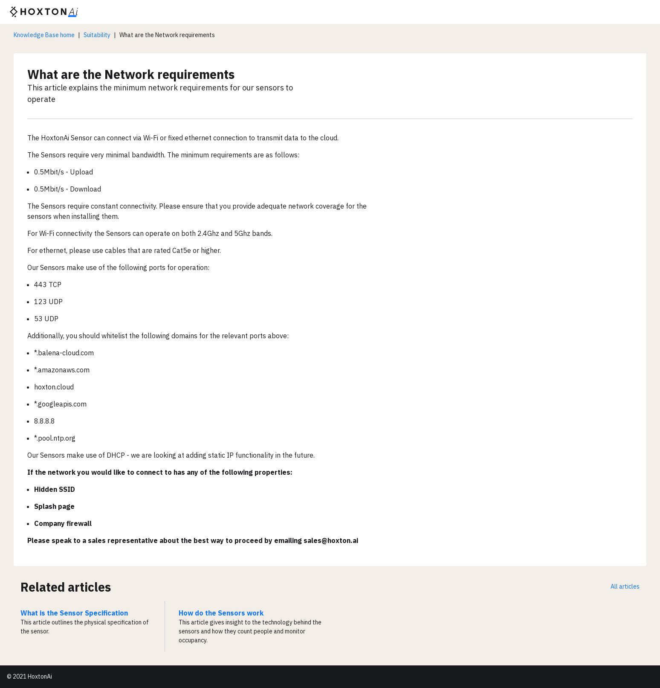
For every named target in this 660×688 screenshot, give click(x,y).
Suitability (97, 35)
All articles (625, 586)
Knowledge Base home (44, 35)
